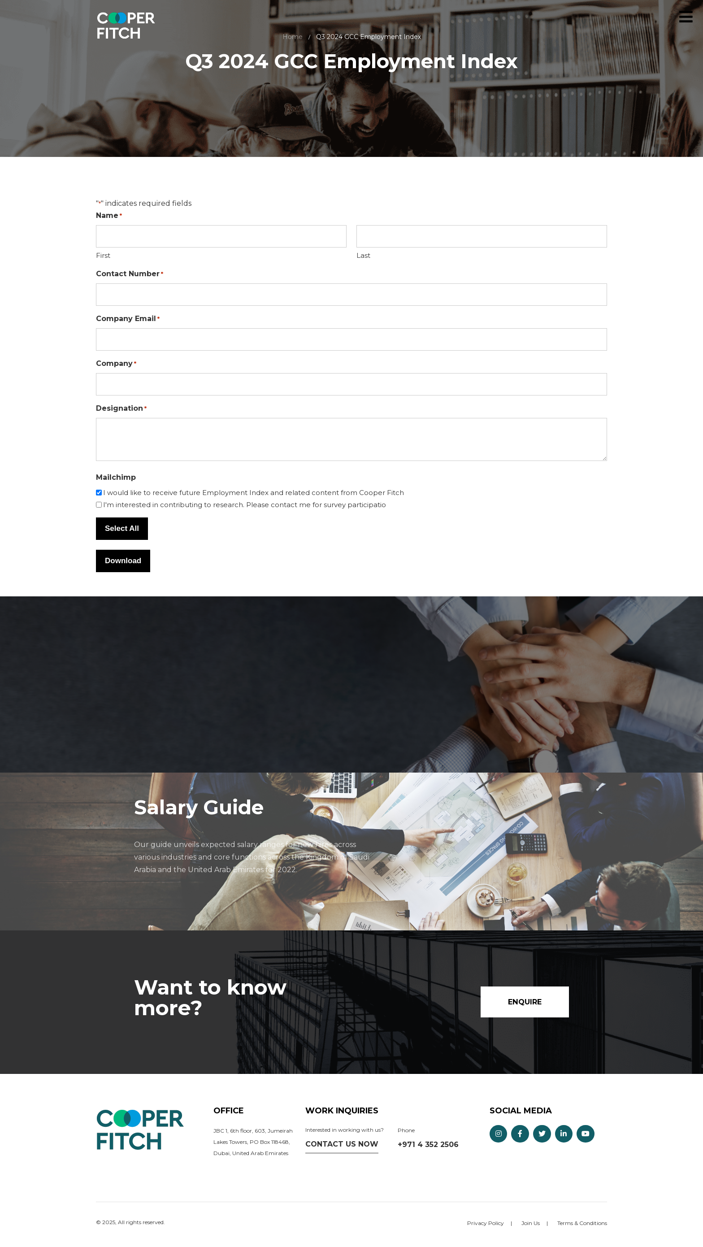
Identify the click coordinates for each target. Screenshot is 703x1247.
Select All (122, 528)
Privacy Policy (485, 1223)
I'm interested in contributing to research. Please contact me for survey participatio (244, 504)
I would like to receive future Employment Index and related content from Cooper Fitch (253, 492)
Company (116, 363)
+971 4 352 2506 (428, 1145)
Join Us (530, 1223)
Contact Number (129, 274)
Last (363, 255)
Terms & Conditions (582, 1223)
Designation (121, 408)
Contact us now (341, 1144)
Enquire (666, 17)
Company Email (128, 319)
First (103, 255)
